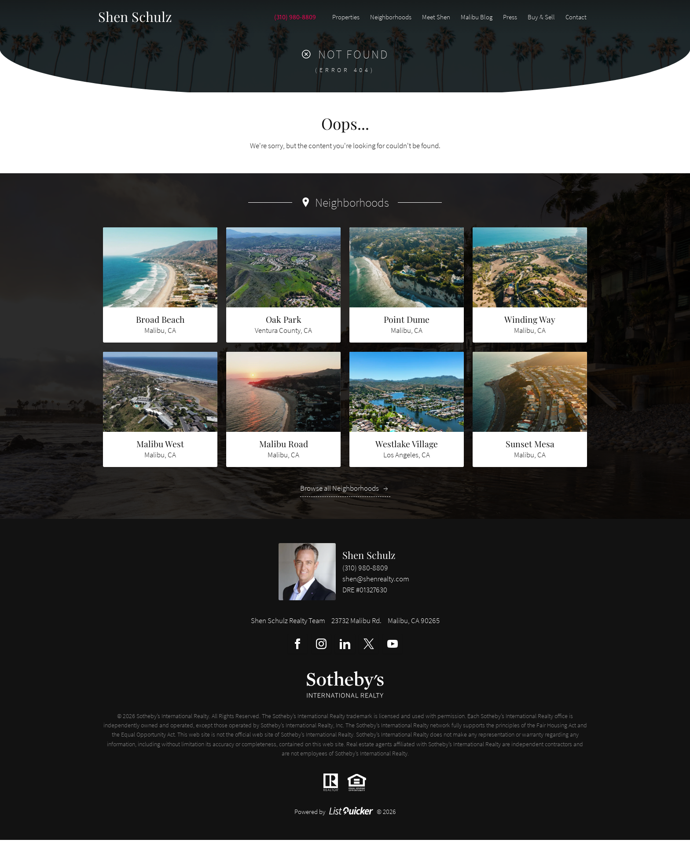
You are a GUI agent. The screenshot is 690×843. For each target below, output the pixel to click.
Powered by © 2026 (345, 815)
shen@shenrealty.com (375, 582)
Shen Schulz (369, 558)
